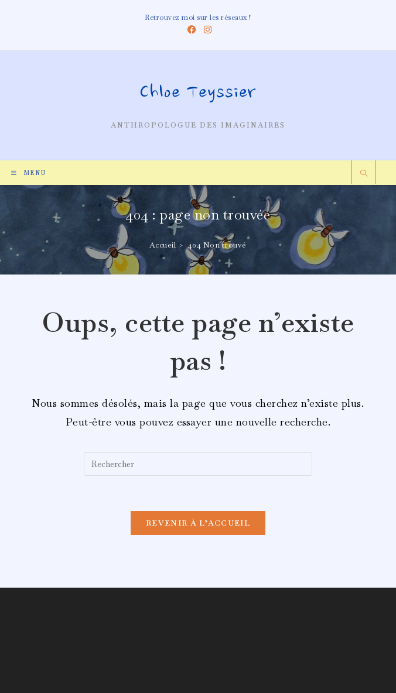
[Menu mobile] (28, 173)
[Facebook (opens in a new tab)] (192, 30)
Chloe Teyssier (198, 93)
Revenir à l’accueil (198, 523)
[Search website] (364, 174)
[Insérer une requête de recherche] (198, 464)
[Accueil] (162, 245)
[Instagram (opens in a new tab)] (206, 30)
